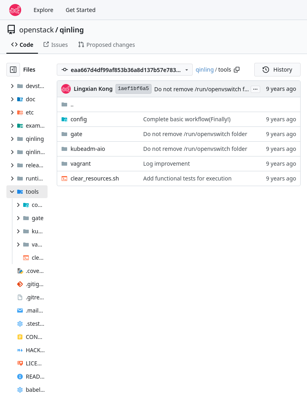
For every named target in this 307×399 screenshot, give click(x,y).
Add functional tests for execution (187, 178)
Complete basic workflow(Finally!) (187, 119)
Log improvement (166, 163)
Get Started (81, 10)
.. (67, 104)
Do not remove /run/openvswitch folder (206, 89)
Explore (43, 10)
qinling (72, 30)
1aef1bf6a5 (133, 89)
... (255, 88)
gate (76, 134)
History (277, 69)
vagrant (80, 163)
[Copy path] (236, 69)
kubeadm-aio (87, 148)
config (78, 119)
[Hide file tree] (13, 69)
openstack (36, 30)
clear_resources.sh (94, 178)
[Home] (15, 10)
